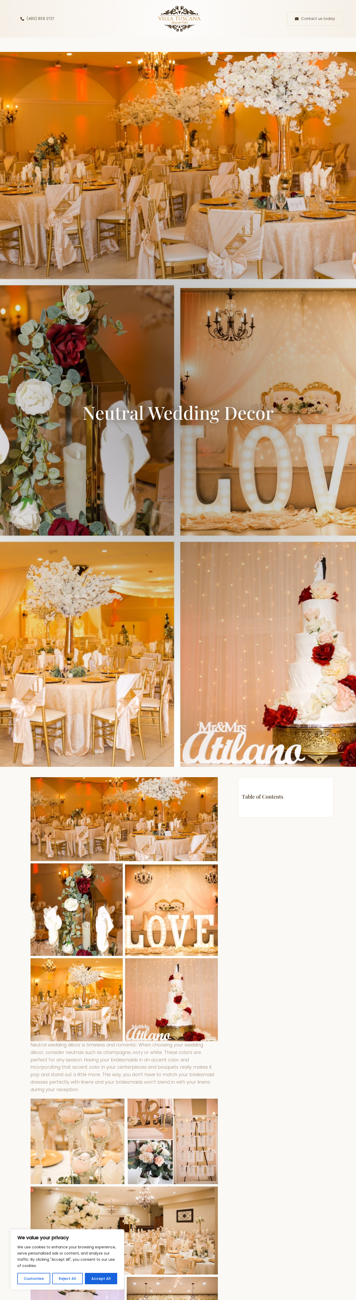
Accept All (101, 1278)
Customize (34, 1278)
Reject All (67, 1278)
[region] (67, 1259)
